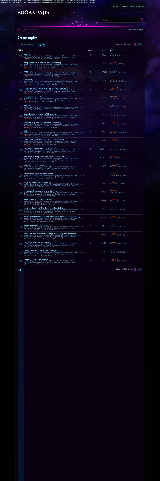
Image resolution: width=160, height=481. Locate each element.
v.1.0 (25, 131)
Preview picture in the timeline (36, 259)
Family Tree (52, 67)
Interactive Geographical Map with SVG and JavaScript (46, 88)
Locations (51, 178)
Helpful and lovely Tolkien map (36, 225)
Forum (33, 30)
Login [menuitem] (142, 6)
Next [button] (141, 44)
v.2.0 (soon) (28, 80)
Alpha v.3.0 (28, 71)
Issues (50, 187)
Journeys (52, 238)
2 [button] (137, 45)
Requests (53, 118)
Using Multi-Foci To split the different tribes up (42, 63)
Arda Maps (23, 30)
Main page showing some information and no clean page (47, 157)
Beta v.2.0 (27, 105)
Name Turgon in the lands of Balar (37, 199)
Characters (51, 152)
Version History (53, 58)
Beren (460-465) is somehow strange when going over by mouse (50, 234)
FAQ (126, 6)
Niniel (113, 71)
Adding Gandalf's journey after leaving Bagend (43, 251)
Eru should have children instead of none (40, 148)
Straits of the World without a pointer (39, 174)
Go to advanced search (135, 30)
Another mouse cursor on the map (37, 165)
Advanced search (44, 45)
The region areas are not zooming (37, 242)
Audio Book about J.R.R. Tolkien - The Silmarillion (44, 140)
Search (142, 19)
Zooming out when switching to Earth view (41, 191)
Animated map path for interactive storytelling (42, 123)
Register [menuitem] (134, 6)
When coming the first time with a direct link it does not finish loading (52, 217)
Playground (53, 93)
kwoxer (27, 58)
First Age (51, 247)
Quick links (116, 6)
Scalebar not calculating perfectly (37, 182)
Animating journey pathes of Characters (40, 114)
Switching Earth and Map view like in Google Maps (44, 208)
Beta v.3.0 (27, 54)
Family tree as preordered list (35, 97)
